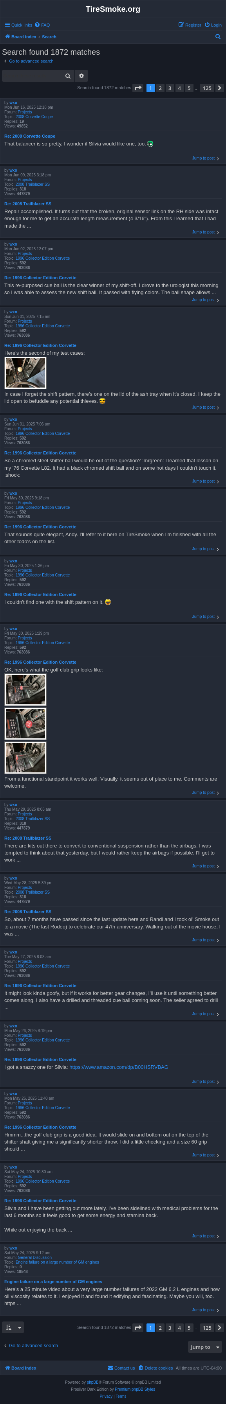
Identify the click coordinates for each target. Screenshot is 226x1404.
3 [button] (169, 88)
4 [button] (179, 88)
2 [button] (160, 88)
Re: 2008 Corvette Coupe (29, 136)
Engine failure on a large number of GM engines (57, 1262)
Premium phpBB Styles (135, 1389)
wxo (13, 103)
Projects (25, 112)
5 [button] (189, 88)
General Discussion (35, 1257)
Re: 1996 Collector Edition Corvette (40, 277)
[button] (137, 88)
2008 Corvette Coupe (34, 117)
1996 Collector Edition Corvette (43, 258)
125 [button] (207, 88)
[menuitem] (42, 25)
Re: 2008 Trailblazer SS (27, 203)
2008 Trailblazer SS (33, 184)
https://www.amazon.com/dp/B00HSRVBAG (118, 1067)
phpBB (93, 1382)
